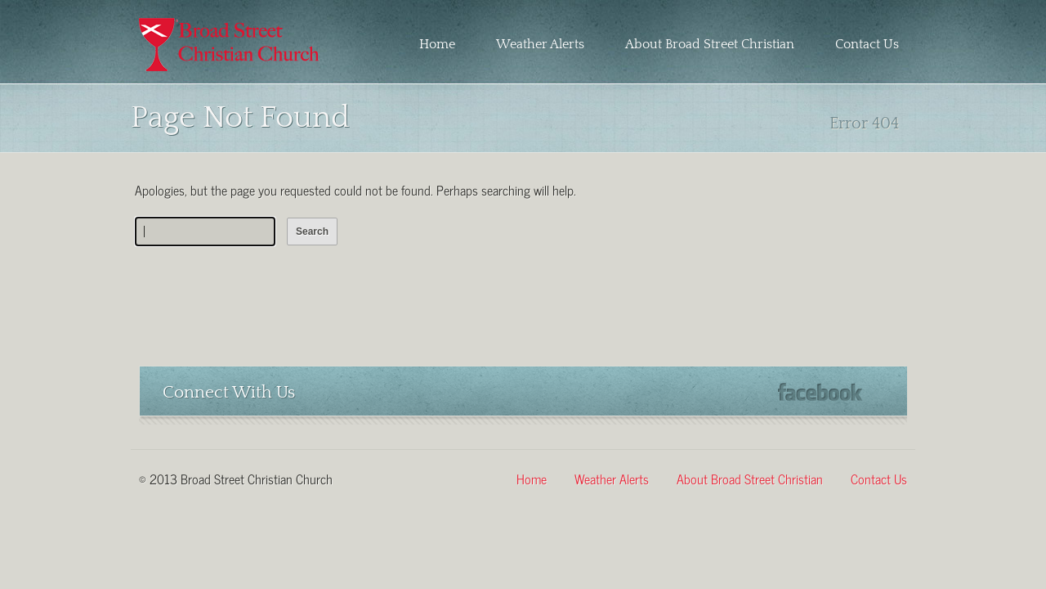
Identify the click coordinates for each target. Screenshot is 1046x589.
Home (437, 44)
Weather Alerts (540, 44)
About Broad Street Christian (709, 44)
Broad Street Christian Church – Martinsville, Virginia (230, 44)
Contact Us (867, 44)
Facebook (820, 392)
